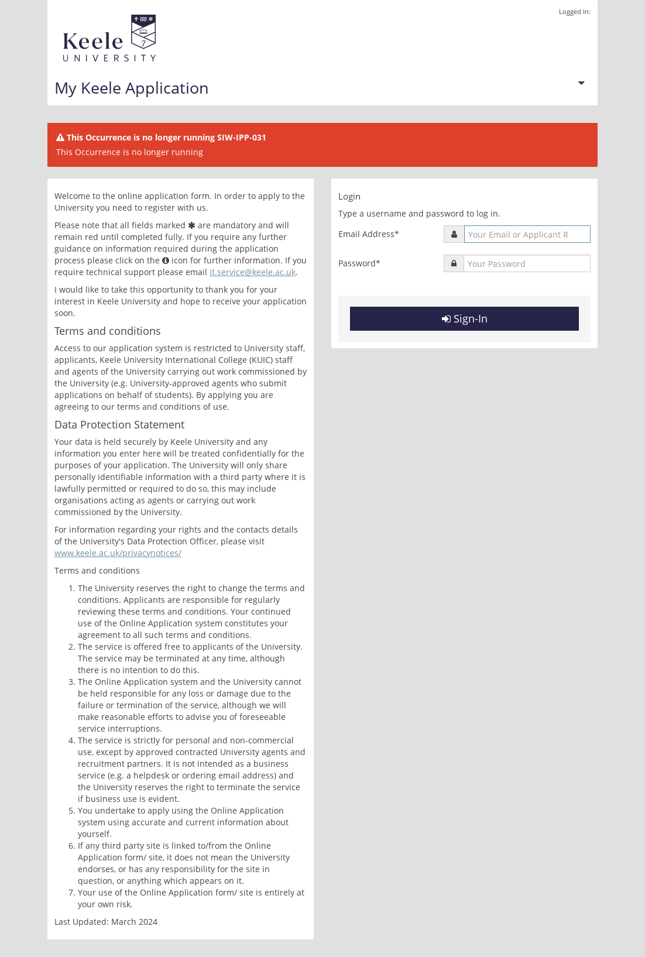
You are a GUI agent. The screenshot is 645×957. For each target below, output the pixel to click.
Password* (359, 263)
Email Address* (368, 233)
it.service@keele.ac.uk (253, 271)
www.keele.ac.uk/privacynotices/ (117, 552)
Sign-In (465, 318)
